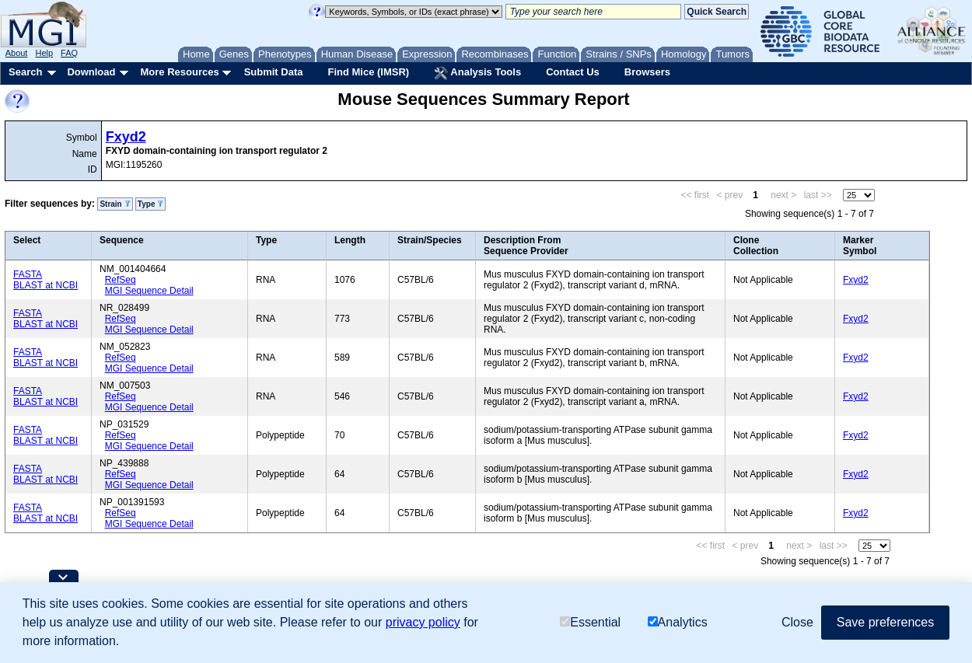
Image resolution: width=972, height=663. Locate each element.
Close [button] (797, 622)
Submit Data (273, 72)
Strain (115, 204)
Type (150, 204)
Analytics (678, 622)
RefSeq (120, 279)
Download (91, 72)
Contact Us (573, 72)
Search (25, 72)
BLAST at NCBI (45, 285)
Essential (590, 622)
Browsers (647, 72)
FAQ (69, 53)
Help (44, 53)
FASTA (27, 274)
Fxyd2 (126, 137)
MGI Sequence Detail (149, 290)
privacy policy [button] (423, 622)
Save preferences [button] (885, 622)
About (16, 53)
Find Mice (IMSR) (368, 72)
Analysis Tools (477, 73)
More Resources (179, 72)
